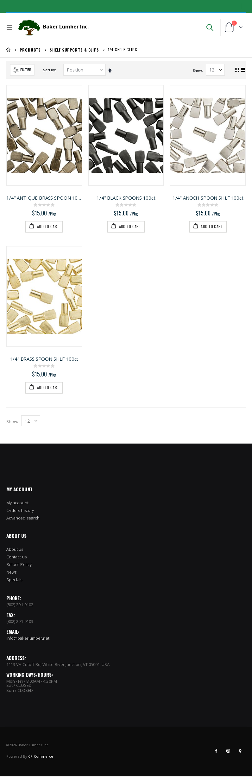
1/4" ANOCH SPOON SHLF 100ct (208, 198)
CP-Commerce (41, 685)
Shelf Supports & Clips (74, 50)
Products (30, 50)
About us (14, 478)
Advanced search (23, 447)
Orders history (20, 439)
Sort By (49, 69)
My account (17, 431)
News (11, 501)
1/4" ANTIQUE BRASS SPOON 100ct (44, 198)
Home (8, 49)
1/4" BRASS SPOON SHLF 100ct (44, 287)
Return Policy (19, 493)
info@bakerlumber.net (27, 567)
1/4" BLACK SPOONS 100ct (126, 198)
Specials (14, 508)
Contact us (16, 485)
